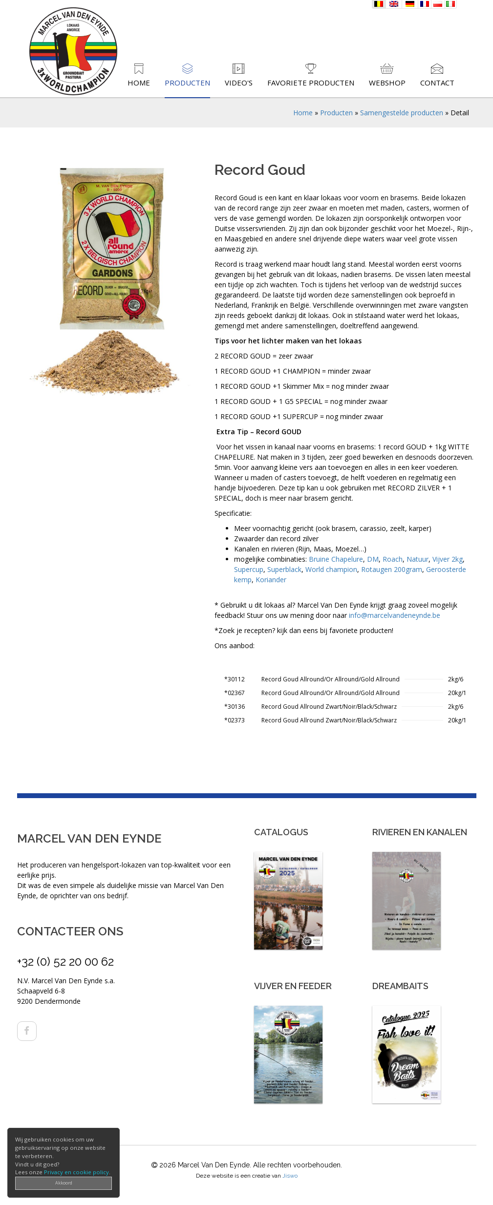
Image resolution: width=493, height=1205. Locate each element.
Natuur (418, 559)
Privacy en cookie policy (76, 1172)
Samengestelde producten (401, 112)
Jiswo (290, 1175)
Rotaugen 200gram (391, 569)
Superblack (284, 569)
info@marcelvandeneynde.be (394, 615)
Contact (437, 82)
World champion (331, 569)
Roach (393, 559)
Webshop (387, 82)
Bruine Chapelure (336, 559)
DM (373, 559)
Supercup (248, 569)
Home (139, 82)
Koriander (271, 579)
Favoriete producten (310, 82)
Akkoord (63, 1183)
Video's (239, 82)
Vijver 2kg (447, 559)
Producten (187, 82)
